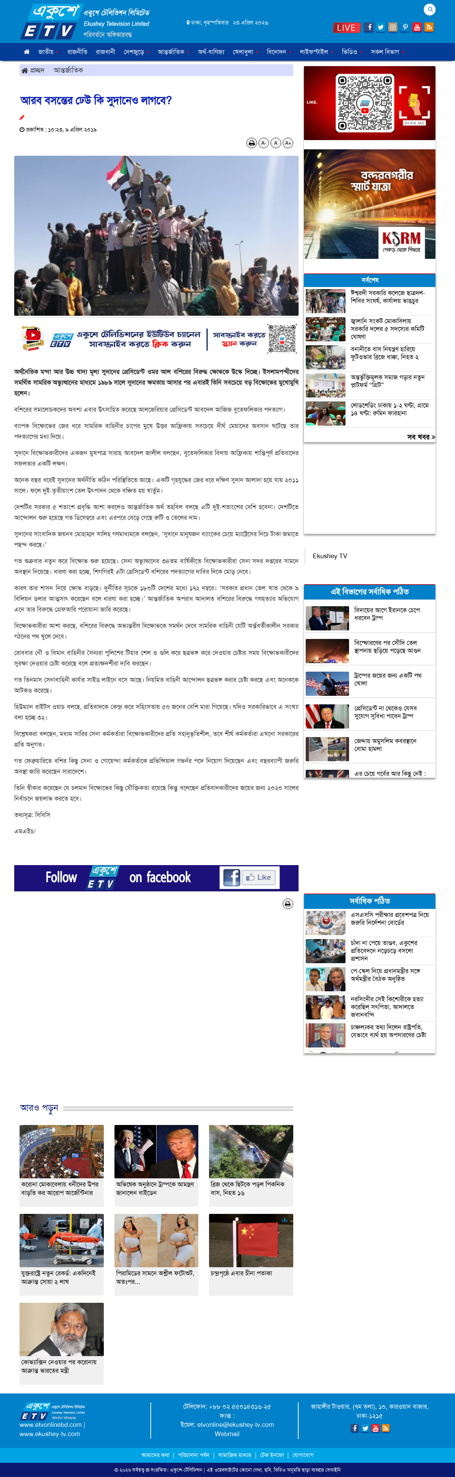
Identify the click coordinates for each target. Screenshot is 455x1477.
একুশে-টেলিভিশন (186, 1470)
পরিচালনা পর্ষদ (193, 1455)
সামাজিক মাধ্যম (234, 1455)
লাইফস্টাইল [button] (316, 52)
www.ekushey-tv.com (50, 1434)
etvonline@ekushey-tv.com (235, 1424)
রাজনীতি (77, 52)
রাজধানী (105, 52)
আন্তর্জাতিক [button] (173, 52)
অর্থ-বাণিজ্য (211, 52)
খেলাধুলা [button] (245, 52)
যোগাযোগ (303, 1455)
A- (263, 143)
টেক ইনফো (272, 1455)
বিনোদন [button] (279, 52)
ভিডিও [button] (352, 52)
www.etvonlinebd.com (51, 1424)
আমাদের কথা (156, 1455)
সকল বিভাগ (388, 52)
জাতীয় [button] (48, 52)
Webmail (227, 1434)
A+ (288, 143)
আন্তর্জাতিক (68, 70)
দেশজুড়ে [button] (136, 52)
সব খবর (421, 437)
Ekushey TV (330, 556)
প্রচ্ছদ (32, 70)
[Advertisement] (156, 1013)
